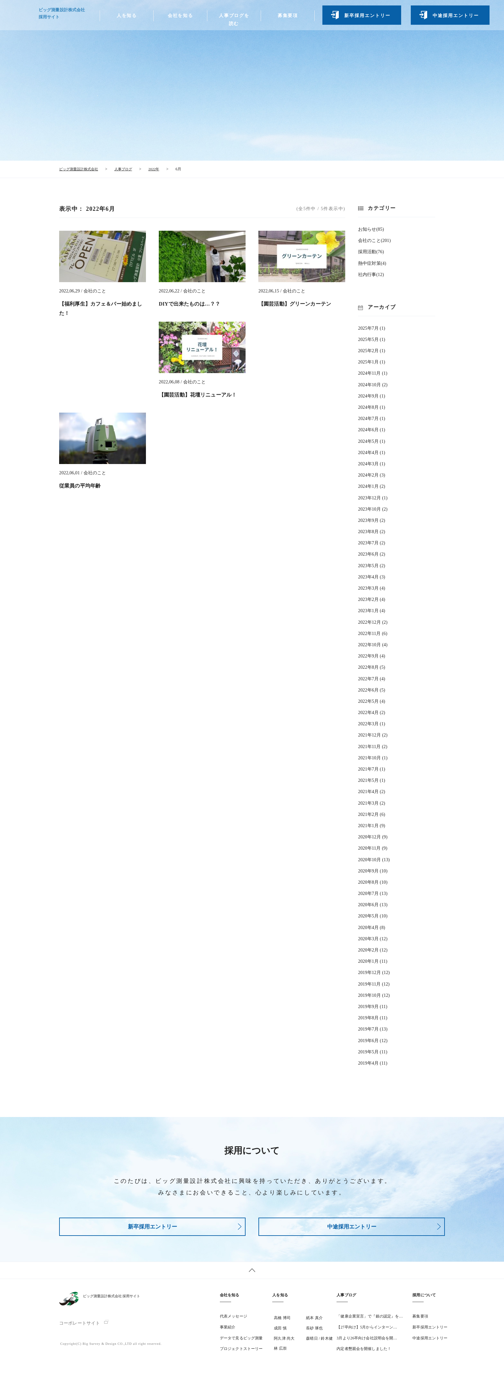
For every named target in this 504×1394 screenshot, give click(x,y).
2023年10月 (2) (373, 508)
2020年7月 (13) (373, 893)
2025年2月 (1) (371, 350)
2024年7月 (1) (371, 418)
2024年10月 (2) (373, 384)
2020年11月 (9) (372, 847)
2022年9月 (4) (371, 655)
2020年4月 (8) (371, 927)
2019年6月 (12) (373, 1040)
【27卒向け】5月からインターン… (367, 1330)
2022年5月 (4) (371, 701)
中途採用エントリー (452, 18)
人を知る (126, 18)
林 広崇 (280, 1352)
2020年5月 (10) (373, 915)
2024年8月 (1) (371, 407)
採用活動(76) (371, 251)
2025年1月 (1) (371, 361)
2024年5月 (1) (371, 440)
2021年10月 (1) (373, 757)
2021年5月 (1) (371, 780)
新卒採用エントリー (364, 18)
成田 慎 (280, 1331)
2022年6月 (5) (371, 689)
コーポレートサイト (79, 1327)
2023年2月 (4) (371, 599)
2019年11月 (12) (374, 983)
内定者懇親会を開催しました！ (364, 1352)
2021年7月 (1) (371, 768)
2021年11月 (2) (372, 746)
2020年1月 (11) (372, 961)
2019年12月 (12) (374, 972)
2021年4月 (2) (371, 791)
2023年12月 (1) (373, 497)
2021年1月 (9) (371, 825)
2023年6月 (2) (371, 553)
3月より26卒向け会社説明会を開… (367, 1341)
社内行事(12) (371, 274)
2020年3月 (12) (373, 938)
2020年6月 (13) (373, 904)
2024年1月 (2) (371, 486)
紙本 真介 (314, 1321)
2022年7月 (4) (371, 678)
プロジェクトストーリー (241, 1352)
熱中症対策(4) (372, 262)
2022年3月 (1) (371, 723)
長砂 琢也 (314, 1331)
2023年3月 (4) (371, 587)
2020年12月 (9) (373, 836)
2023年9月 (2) (371, 520)
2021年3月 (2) (371, 802)
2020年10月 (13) (374, 859)
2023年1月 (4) (371, 610)
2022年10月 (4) (373, 644)
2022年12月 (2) (373, 621)
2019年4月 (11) (372, 1062)
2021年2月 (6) (371, 814)
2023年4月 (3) (371, 576)
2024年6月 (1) (371, 429)
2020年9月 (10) (373, 870)
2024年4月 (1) (371, 452)
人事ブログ (346, 1298)
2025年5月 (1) (371, 339)
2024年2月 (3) (371, 474)
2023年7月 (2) (371, 542)
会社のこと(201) (374, 240)
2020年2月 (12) (373, 949)
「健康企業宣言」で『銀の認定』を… (370, 1320)
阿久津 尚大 (284, 1342)
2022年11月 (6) (372, 633)
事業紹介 (227, 1330)
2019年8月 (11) (372, 1017)
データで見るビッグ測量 (241, 1341)
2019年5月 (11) (372, 1051)
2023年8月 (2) (371, 531)
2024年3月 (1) (371, 463)
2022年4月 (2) (371, 712)
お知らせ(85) (371, 229)
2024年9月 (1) (371, 395)
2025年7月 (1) (371, 328)
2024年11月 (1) (372, 373)
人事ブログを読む (232, 22)
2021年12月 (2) (373, 734)
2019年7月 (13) (373, 1028)
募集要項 (285, 18)
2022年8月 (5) (371, 667)
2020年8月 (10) (373, 882)
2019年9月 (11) (372, 1006)
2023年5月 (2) (371, 565)
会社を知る (179, 18)
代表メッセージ (233, 1320)
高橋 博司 (282, 1321)
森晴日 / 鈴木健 (319, 1342)
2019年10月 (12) (374, 995)
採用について (424, 1298)
